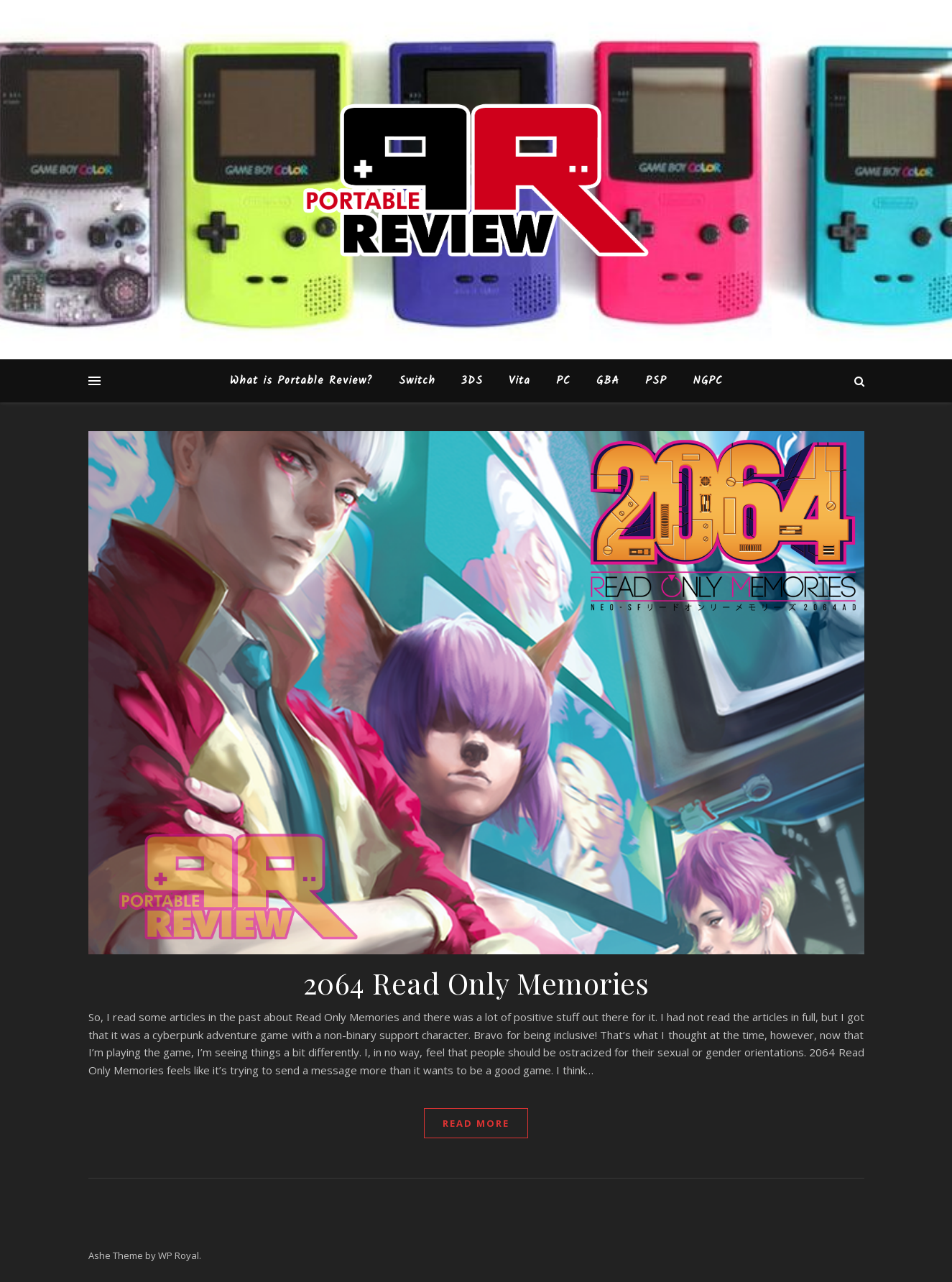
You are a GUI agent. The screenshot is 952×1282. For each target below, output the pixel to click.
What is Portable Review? (301, 380)
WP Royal (178, 1255)
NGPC (708, 380)
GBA (607, 380)
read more (476, 1123)
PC (563, 380)
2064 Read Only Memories (476, 983)
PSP (656, 380)
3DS (472, 380)
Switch (417, 380)
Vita (519, 380)
